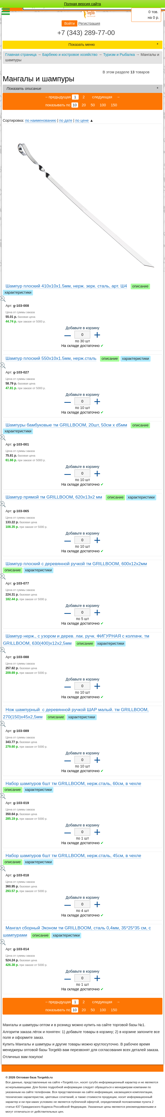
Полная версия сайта (82, 4)
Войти (69, 23)
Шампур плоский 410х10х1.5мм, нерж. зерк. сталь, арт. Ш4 (66, 286)
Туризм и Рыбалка (119, 55)
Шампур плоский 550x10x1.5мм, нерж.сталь (50, 358)
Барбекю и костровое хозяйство (69, 55)
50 (93, 105)
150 (114, 105)
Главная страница (20, 55)
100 (103, 105)
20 (84, 105)
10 (75, 105)
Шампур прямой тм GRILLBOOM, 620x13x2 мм (53, 497)
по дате (65, 120)
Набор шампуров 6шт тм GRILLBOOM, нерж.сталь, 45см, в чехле (73, 855)
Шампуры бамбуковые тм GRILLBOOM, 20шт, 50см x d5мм (66, 424)
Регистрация (89, 23)
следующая (101, 97)
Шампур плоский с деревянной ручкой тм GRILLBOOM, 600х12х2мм (76, 563)
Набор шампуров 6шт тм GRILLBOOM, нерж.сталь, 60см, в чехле (73, 783)
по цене (82, 120)
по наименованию (40, 120)
